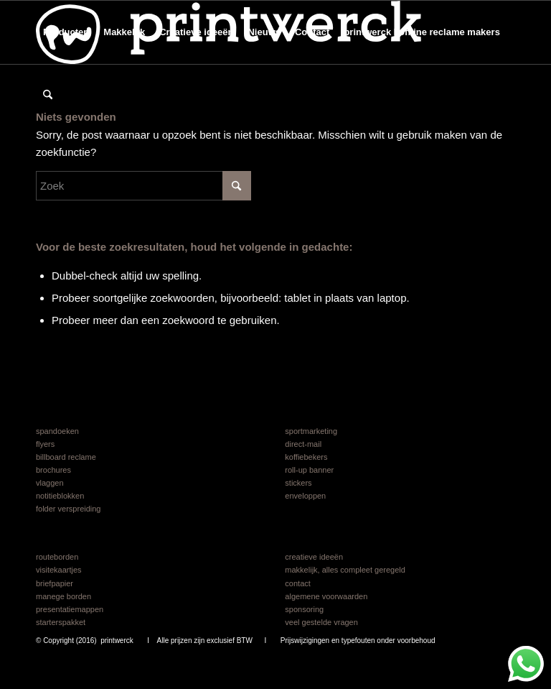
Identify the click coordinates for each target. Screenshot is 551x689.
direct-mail (303, 444)
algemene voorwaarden (326, 596)
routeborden (57, 556)
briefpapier (54, 583)
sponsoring (304, 609)
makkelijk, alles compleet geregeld (345, 569)
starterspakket (60, 622)
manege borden (63, 596)
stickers (298, 482)
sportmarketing (311, 431)
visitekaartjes (59, 569)
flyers (45, 444)
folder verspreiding (68, 508)
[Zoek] (48, 95)
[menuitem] (66, 32)
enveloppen (305, 495)
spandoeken (57, 431)
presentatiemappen (69, 609)
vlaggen (50, 482)
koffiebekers (306, 457)
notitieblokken (60, 495)
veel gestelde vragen (321, 622)
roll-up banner (309, 470)
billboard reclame (66, 457)
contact (297, 583)
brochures (53, 470)
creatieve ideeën (314, 556)
